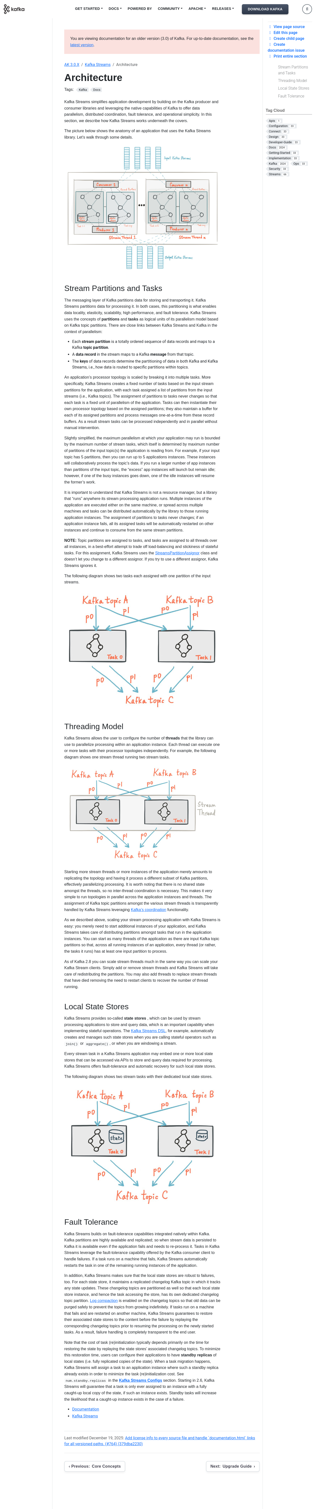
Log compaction (104, 1301)
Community (169, 9)
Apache (196, 9)
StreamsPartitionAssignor (177, 553)
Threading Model (292, 80)
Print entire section (287, 56)
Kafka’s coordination (148, 910)
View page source (286, 26)
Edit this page (283, 32)
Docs (114, 9)
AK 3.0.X (71, 64)
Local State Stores (293, 88)
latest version (81, 45)
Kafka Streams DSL (148, 1031)
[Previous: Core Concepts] (94, 1466)
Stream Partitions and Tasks (293, 70)
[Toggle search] (307, 9)
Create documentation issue (286, 47)
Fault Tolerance (291, 96)
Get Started (87, 9)
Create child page (286, 38)
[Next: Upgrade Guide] (233, 1466)
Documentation (85, 1409)
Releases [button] (221, 9)
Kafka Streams (98, 64)
